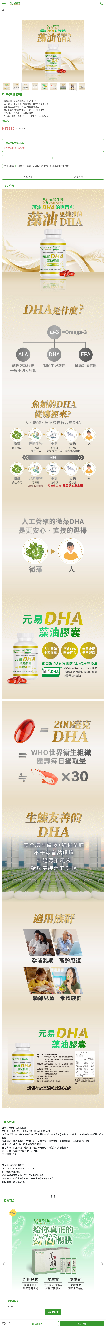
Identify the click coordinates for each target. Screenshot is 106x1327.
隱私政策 (42, 1292)
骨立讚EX (76, 1236)
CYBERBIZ (57, 1316)
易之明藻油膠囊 (47, 1236)
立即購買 (82, 1323)
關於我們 (6, 1292)
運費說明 (24, 1292)
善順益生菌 (13, 1236)
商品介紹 (27, 176)
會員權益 (15, 1292)
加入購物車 (37, 1323)
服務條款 (33, 1292)
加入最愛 (9, 166)
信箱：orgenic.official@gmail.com (18, 1276)
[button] (102, 1232)
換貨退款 (51, 1292)
